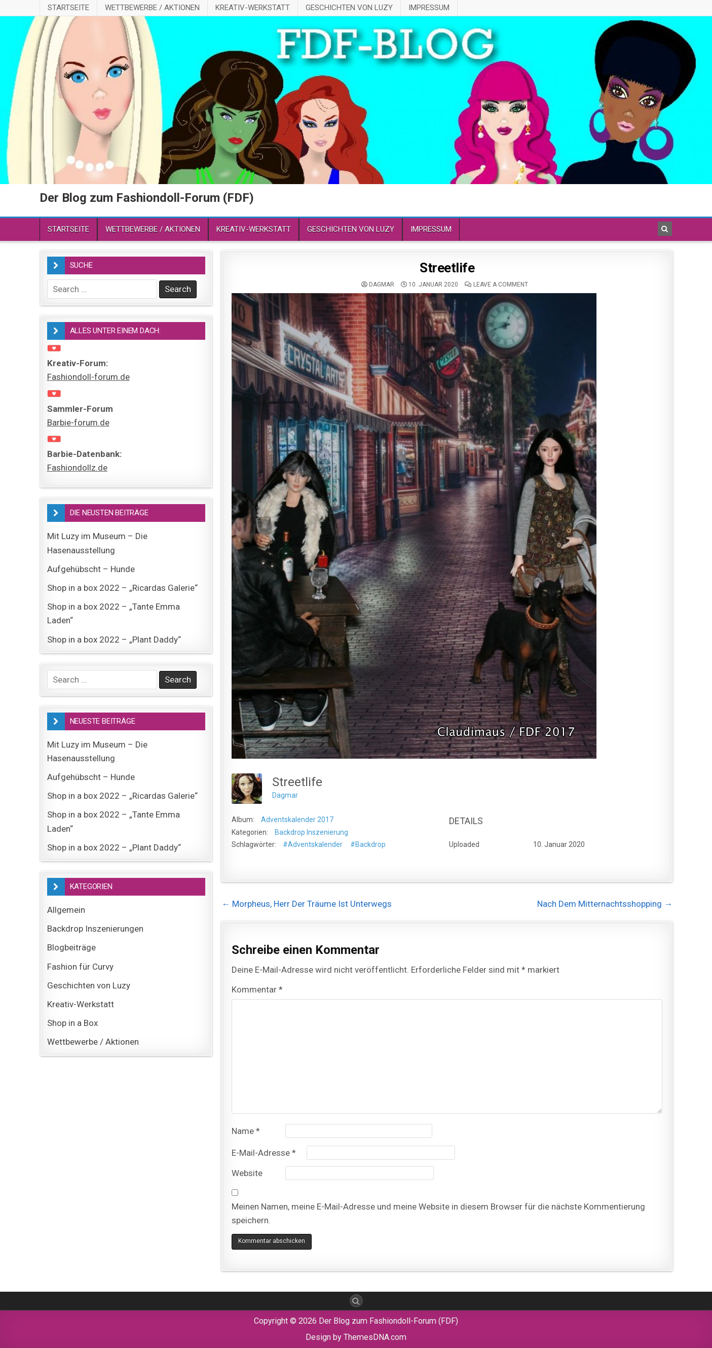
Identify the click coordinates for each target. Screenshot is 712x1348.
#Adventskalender (313, 844)
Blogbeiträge (71, 947)
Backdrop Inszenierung (311, 832)
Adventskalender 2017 (297, 819)
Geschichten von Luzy (349, 7)
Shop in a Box (72, 1023)
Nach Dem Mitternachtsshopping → (604, 904)
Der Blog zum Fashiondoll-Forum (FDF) (147, 198)
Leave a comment (500, 284)
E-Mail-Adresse (264, 1153)
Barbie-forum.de (78, 422)
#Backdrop (368, 844)
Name (246, 1131)
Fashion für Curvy (80, 967)
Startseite (68, 7)
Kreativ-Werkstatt (252, 7)
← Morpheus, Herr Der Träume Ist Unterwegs (306, 904)
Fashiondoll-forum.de (88, 377)
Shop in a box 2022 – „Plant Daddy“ (114, 639)
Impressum (428, 7)
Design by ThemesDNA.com (356, 1337)
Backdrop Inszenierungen (95, 929)
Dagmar (381, 284)
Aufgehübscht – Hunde (91, 569)
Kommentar (257, 989)
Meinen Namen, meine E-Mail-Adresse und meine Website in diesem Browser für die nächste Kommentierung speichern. (438, 1213)
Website (247, 1173)
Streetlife (447, 267)
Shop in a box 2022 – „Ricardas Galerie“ (122, 588)
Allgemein (66, 910)
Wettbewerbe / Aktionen (152, 7)
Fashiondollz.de (77, 468)
